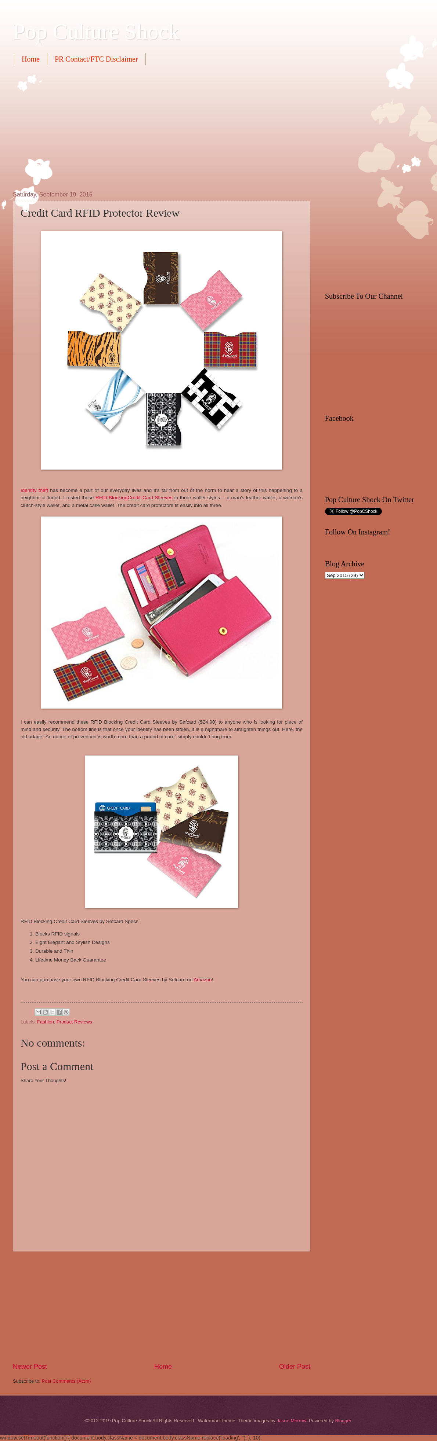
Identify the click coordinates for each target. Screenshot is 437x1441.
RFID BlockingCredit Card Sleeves (134, 497)
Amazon (203, 979)
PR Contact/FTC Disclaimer (96, 59)
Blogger (343, 1420)
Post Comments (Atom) (66, 1381)
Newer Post (30, 1366)
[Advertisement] (145, 127)
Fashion (45, 1022)
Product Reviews (74, 1022)
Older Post (294, 1366)
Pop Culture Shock (96, 31)
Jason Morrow (291, 1420)
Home (31, 59)
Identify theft (34, 490)
